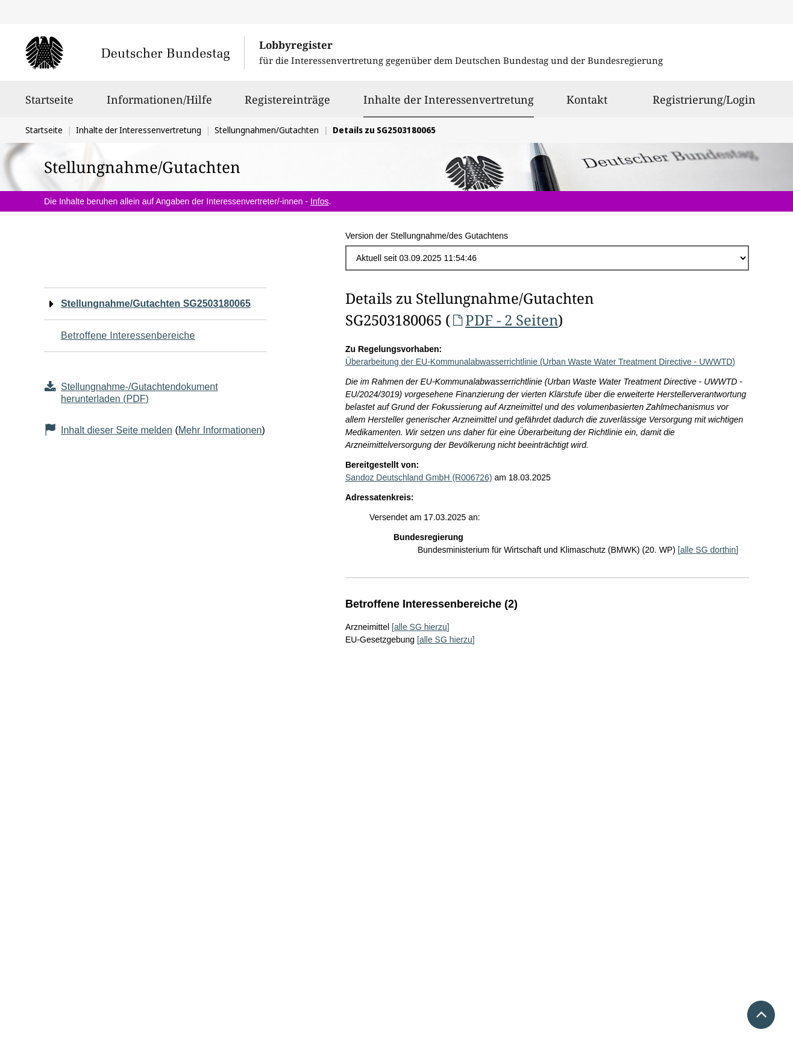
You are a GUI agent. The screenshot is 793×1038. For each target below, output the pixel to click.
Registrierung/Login (704, 105)
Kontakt (586, 105)
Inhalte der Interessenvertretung (448, 99)
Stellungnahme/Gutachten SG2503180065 (156, 303)
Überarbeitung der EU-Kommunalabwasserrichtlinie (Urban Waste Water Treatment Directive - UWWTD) (540, 361)
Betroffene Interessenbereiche (128, 335)
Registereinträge (287, 105)
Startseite (49, 105)
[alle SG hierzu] (421, 627)
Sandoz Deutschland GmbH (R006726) (418, 477)
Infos (319, 201)
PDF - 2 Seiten (504, 320)
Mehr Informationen (220, 430)
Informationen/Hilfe (159, 105)
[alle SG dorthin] (708, 550)
